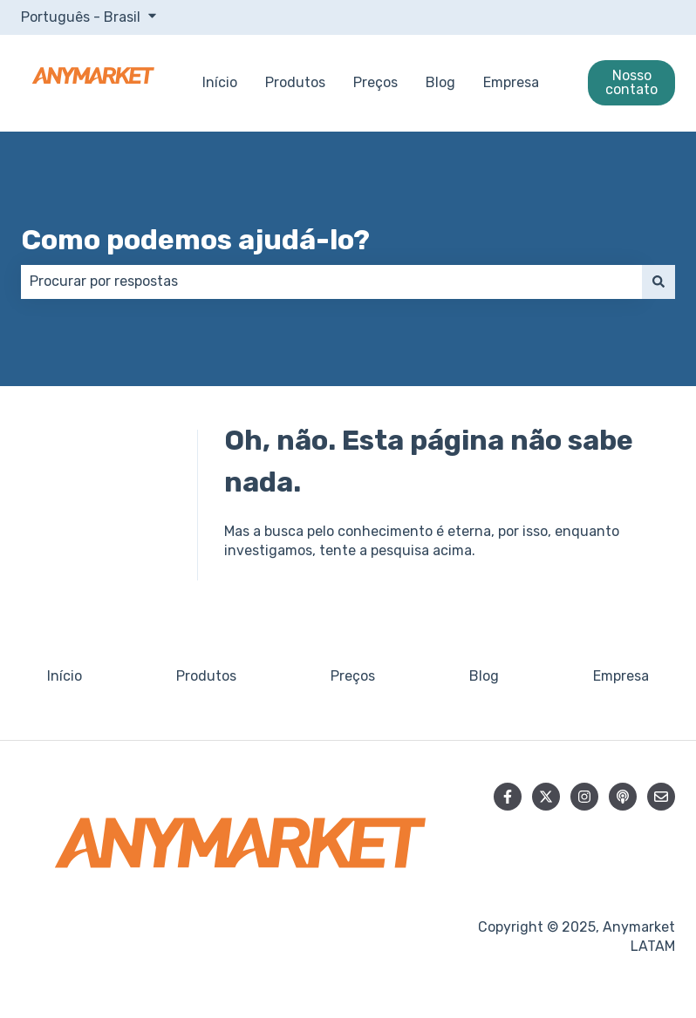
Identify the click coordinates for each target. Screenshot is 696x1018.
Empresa (511, 82)
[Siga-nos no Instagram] (584, 797)
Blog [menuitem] (484, 676)
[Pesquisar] (658, 281)
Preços (375, 82)
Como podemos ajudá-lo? (195, 239)
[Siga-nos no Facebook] (508, 797)
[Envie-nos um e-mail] (661, 797)
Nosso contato (631, 82)
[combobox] (331, 281)
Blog (440, 82)
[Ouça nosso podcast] (623, 797)
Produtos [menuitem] (206, 676)
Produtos (295, 82)
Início (219, 82)
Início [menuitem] (64, 676)
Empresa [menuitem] (621, 676)
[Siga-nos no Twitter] (546, 797)
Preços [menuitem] (353, 676)
